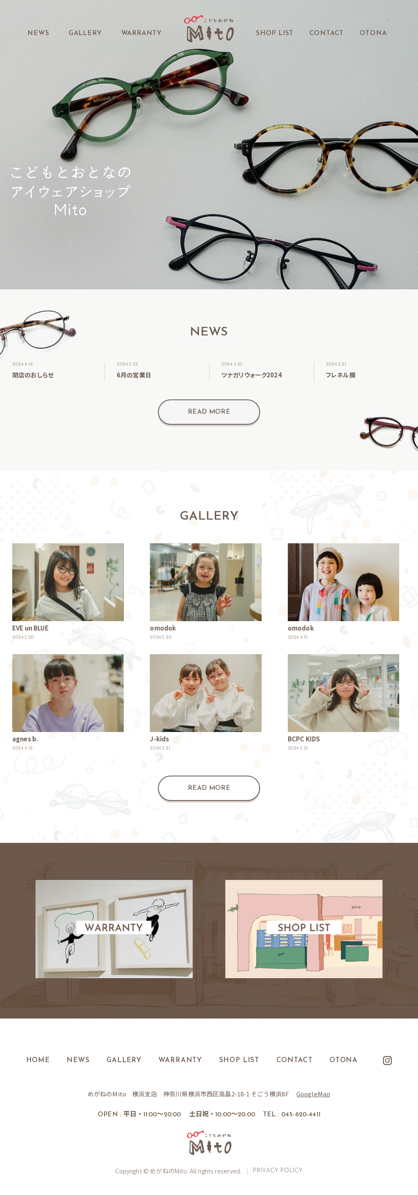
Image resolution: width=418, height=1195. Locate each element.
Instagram (389, 1060)
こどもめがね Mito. (209, 28)
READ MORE (209, 412)
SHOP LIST (274, 33)
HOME (36, 1060)
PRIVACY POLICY (279, 1171)
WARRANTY (141, 33)
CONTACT (326, 33)
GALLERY (85, 33)
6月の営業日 (134, 374)
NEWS (38, 33)
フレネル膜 (341, 374)
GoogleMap (313, 1093)
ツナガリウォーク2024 (251, 374)
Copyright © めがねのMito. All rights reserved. (178, 1170)
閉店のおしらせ (32, 374)
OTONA (373, 33)
